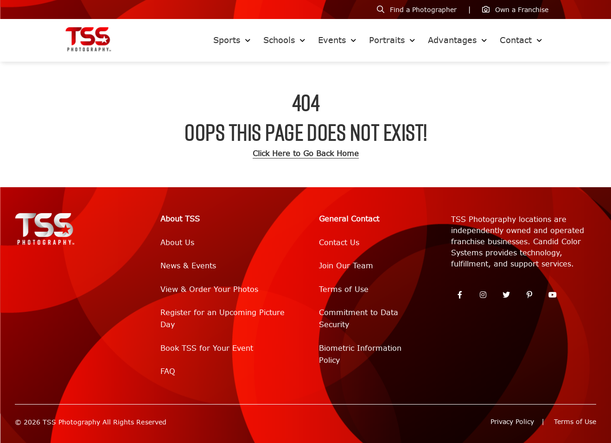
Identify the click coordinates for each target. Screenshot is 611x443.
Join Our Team (346, 266)
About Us (177, 242)
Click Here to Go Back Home (306, 153)
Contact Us (339, 242)
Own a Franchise (521, 10)
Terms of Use (344, 289)
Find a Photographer (423, 10)
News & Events (188, 266)
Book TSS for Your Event (206, 348)
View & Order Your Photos (209, 289)
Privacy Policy (512, 422)
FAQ (167, 371)
